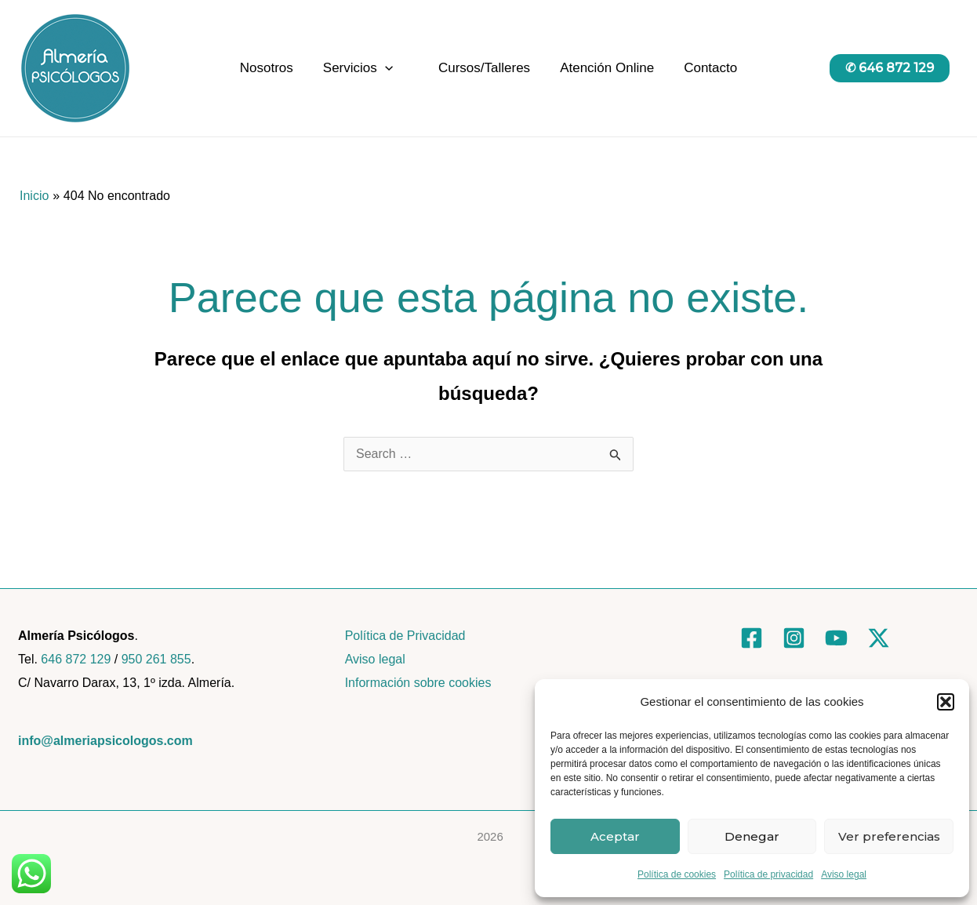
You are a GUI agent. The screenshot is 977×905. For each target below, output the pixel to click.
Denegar (752, 836)
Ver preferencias (889, 836)
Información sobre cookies (418, 682)
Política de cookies (676, 874)
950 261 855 (156, 659)
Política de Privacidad (405, 635)
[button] (945, 702)
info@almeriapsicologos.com (105, 740)
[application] (388, 68)
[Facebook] (751, 638)
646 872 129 (76, 659)
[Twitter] (878, 638)
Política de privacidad (768, 874)
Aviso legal (843, 874)
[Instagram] (794, 638)
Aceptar (615, 836)
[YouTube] (836, 638)
